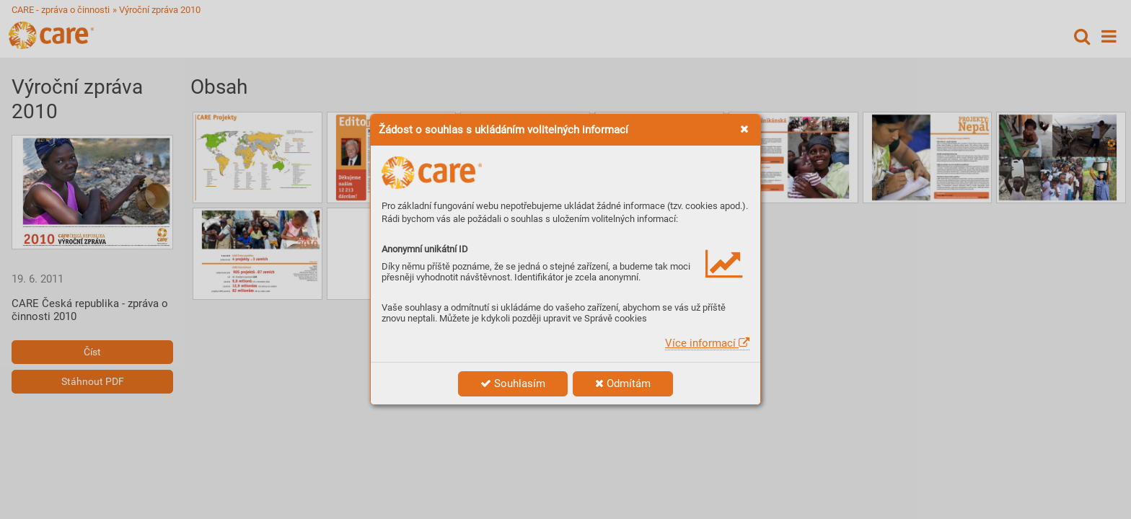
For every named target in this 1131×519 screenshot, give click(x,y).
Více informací (707, 343)
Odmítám (623, 383)
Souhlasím (512, 383)
